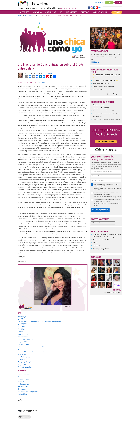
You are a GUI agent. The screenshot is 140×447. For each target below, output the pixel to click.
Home (20, 15)
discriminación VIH (24, 337)
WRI (61, 12)
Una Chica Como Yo (25, 362)
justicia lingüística (24, 344)
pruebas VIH (22, 354)
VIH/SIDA (21, 329)
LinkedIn (94, 8)
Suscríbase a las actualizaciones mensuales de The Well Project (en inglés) (106, 193)
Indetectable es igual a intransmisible (31, 352)
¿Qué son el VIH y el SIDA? (101, 108)
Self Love (95, 243)
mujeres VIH (22, 359)
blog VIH (21, 332)
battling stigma (23, 379)
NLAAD (20, 319)
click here (41, 82)
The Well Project (24, 357)
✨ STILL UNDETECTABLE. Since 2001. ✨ (105, 80)
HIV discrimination (24, 387)
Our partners (71, 12)
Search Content (121, 7)
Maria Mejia (22, 317)
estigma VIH (22, 364)
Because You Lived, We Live (101, 83)
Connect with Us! (100, 12)
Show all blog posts (114, 94)
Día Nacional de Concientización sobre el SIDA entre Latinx (39, 322)
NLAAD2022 (22, 324)
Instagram (91, 8)
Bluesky (99, 8)
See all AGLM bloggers (113, 293)
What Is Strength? (98, 89)
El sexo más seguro (98, 105)
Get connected (99, 3)
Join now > (95, 62)
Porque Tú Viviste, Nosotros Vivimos (103, 86)
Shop (118, 3)
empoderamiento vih (25, 339)
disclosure (21, 381)
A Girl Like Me (50, 12)
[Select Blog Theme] (103, 223)
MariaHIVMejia (49, 74)
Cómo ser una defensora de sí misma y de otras (106, 119)
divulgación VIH (23, 334)
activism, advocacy (24, 374)
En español (85, 12)
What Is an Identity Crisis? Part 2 (102, 240)
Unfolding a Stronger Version (101, 249)
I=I (19, 349)
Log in (109, 3)
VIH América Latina (25, 367)
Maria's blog (22, 394)
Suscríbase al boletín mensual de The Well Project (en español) (105, 185)
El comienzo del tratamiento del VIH (103, 111)
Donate (117, 12)
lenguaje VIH (22, 342)
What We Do (37, 12)
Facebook (89, 8)
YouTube (97, 8)
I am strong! (96, 246)
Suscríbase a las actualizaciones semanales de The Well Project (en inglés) (106, 200)
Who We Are (24, 12)
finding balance (23, 384)
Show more (117, 290)
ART (19, 376)
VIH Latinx (21, 327)
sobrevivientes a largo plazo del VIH (31, 347)
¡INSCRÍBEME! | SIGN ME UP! (99, 210)
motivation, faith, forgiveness (28, 392)
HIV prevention (23, 389)
